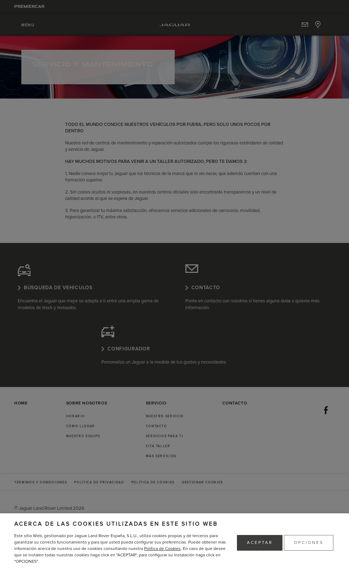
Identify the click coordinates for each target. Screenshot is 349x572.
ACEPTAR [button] (260, 542)
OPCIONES (308, 542)
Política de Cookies (162, 548)
